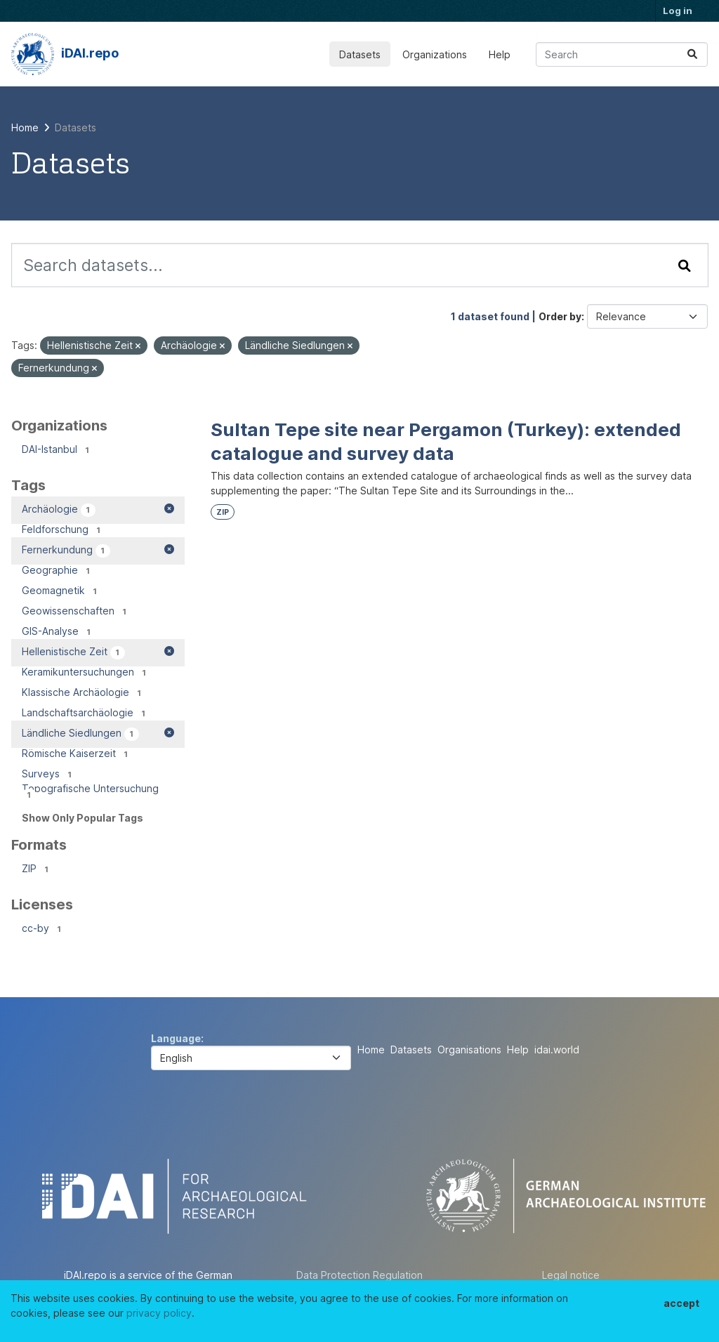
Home (371, 1049)
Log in (677, 10)
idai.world (556, 1049)
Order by (560, 316)
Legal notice (571, 1275)
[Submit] (692, 54)
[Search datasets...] (622, 54)
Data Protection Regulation (359, 1275)
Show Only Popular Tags (82, 818)
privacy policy (159, 1313)
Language (176, 1038)
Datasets (360, 54)
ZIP (222, 512)
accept (681, 1303)
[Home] (25, 127)
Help (499, 54)
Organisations (469, 1049)
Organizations (434, 54)
